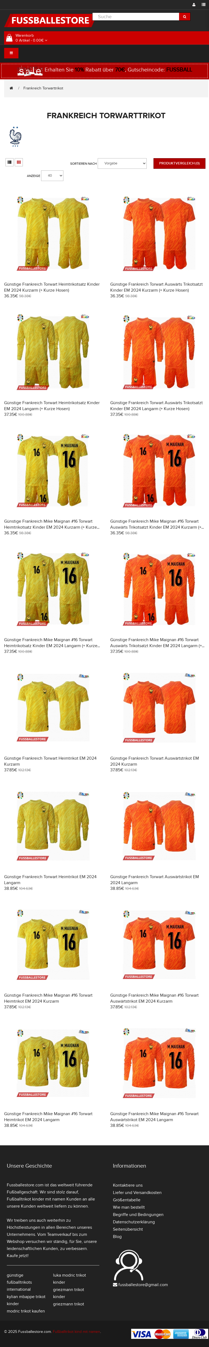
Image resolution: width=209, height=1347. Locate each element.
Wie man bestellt (129, 1207)
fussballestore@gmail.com (143, 1284)
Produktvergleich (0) (179, 163)
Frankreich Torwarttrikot (43, 88)
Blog (117, 1236)
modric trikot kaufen (26, 1311)
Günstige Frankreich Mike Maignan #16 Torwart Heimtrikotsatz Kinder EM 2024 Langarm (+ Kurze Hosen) (50, 645)
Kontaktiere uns (128, 1185)
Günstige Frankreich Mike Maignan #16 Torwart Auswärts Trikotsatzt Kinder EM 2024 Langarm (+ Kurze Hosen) (156, 645)
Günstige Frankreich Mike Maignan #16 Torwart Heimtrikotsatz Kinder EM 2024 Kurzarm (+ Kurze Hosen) (50, 527)
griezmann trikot (68, 1304)
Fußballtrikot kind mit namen (76, 1331)
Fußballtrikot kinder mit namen (36, 1199)
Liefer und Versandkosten (137, 1192)
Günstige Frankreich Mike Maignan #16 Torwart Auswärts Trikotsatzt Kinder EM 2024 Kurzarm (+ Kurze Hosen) (155, 527)
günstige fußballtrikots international (19, 1282)
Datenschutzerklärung (134, 1222)
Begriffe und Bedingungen (138, 1214)
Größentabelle (126, 1200)
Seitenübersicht (128, 1229)
